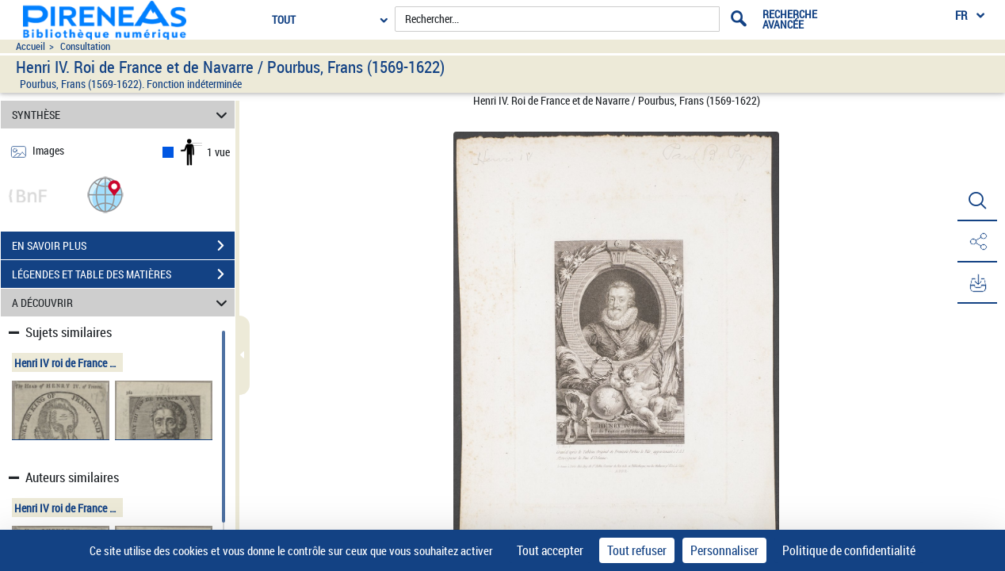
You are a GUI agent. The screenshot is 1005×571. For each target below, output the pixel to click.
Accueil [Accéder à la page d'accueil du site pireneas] (30, 46)
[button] (105, 193)
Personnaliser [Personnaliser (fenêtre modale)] (724, 550)
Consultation (85, 46)
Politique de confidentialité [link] (848, 550)
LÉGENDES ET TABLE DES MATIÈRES (123, 274)
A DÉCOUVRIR (122, 302)
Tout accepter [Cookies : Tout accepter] (550, 550)
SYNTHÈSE (122, 114)
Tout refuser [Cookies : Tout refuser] (637, 550)
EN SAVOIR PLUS (123, 246)
